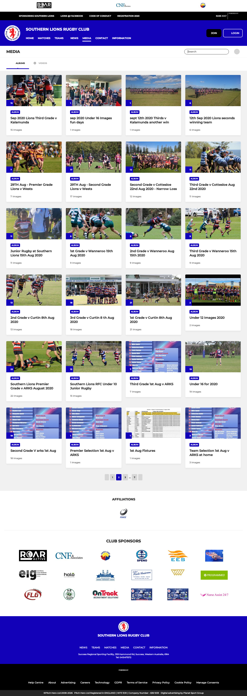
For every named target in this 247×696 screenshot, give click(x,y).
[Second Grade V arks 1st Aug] (34, 423)
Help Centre (35, 682)
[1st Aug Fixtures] (153, 423)
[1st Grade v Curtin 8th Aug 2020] (153, 290)
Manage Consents (207, 682)
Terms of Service (137, 682)
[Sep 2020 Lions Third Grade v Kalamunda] (34, 90)
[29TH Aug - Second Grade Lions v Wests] (93, 157)
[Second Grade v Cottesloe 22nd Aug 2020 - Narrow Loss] (153, 157)
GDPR (118, 682)
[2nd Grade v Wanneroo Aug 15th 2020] (153, 223)
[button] (30, 38)
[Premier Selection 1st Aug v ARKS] (93, 423)
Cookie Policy (182, 682)
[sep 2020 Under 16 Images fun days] (93, 90)
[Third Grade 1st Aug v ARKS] (153, 356)
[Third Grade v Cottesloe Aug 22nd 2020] (213, 157)
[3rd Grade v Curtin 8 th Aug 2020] (93, 290)
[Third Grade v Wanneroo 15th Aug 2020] (213, 223)
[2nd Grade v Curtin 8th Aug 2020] (34, 290)
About (52, 682)
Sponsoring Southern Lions (36, 16)
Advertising (68, 682)
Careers (85, 682)
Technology (102, 682)
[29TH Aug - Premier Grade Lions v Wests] (34, 157)
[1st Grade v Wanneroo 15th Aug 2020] (93, 223)
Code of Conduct (100, 16)
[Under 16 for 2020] (213, 356)
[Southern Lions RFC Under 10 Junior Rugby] (93, 356)
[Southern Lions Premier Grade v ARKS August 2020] (34, 356)
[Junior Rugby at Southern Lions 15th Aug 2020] (34, 223)
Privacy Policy (161, 682)
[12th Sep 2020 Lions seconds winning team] (213, 90)
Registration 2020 (128, 16)
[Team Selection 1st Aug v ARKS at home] (213, 423)
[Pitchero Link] (236, 17)
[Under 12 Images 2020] (213, 290)
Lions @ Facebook (71, 16)
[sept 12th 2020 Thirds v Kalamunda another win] (153, 90)
